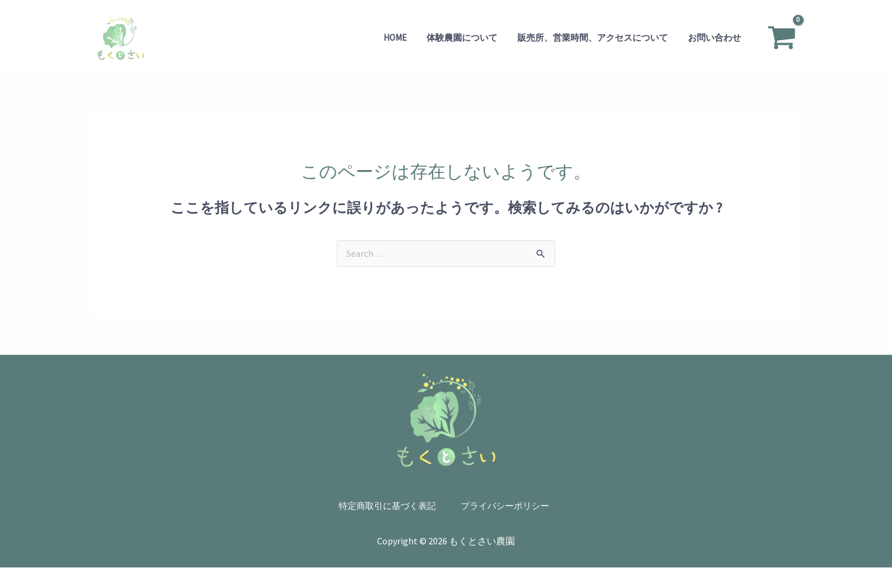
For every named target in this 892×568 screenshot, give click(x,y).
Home (403, 37)
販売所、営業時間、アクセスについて (596, 37)
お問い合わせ (715, 37)
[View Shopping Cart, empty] (781, 37)
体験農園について (467, 37)
